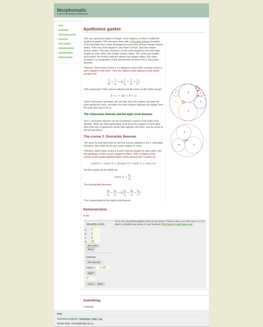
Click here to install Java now (177, 224)
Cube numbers (64, 43)
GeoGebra (84, 318)
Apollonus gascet (65, 57)
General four (63, 30)
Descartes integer (140, 41)
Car (100, 318)
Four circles (63, 39)
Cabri (94, 318)
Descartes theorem (66, 48)
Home (60, 25)
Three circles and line (67, 34)
